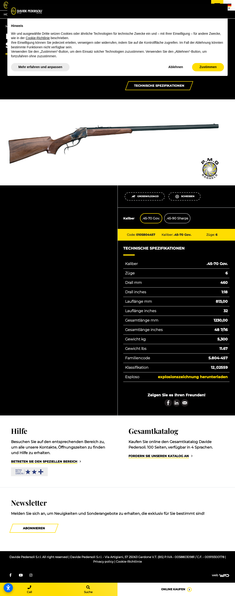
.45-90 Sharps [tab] (177, 218)
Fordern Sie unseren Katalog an (159, 456)
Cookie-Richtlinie (129, 561)
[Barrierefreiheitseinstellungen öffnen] (8, 587)
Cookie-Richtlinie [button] (38, 38)
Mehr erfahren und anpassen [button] (40, 67)
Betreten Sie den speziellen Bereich (44, 461)
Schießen (184, 196)
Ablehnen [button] (175, 67)
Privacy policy (103, 561)
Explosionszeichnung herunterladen (193, 377)
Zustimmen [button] (208, 67)
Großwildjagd (145, 196)
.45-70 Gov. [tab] (151, 218)
